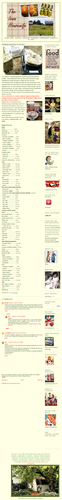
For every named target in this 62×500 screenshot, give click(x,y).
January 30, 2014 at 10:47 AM (18, 333)
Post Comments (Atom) (14, 383)
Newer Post (4, 380)
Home (22, 380)
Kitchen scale (8, 353)
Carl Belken (8, 333)
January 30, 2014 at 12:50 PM (15, 342)
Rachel (6, 303)
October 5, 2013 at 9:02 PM (18, 316)
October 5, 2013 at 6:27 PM (15, 303)
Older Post (40, 380)
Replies (8, 314)
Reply (6, 310)
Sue (9, 316)
